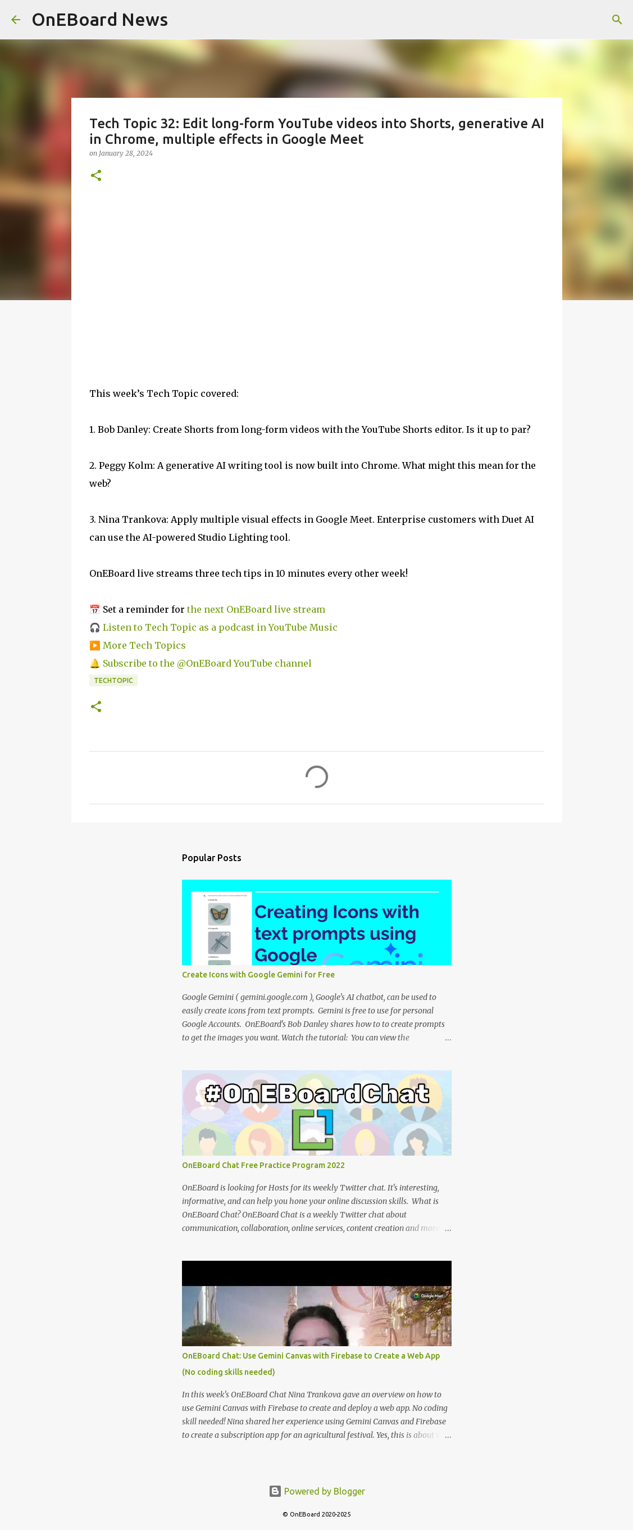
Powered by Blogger (316, 1491)
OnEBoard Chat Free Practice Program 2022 (263, 1165)
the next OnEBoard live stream (256, 609)
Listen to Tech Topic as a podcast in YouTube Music (220, 627)
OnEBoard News (99, 19)
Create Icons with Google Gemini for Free (258, 974)
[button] (96, 176)
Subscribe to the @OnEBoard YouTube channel (206, 663)
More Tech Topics (144, 645)
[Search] (617, 19)
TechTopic (113, 680)
